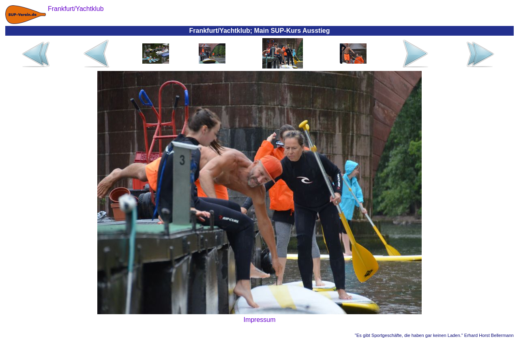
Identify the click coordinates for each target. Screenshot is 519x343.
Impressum (259, 319)
